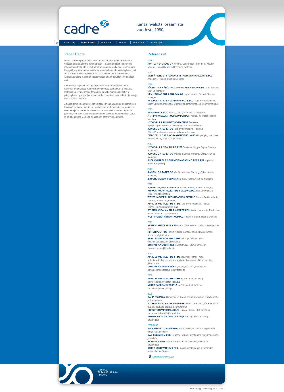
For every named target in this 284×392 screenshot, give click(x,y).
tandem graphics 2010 (213, 388)
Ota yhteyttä (156, 42)
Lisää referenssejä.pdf (163, 356)
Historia (123, 42)
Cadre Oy (69, 42)
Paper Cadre (87, 42)
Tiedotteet (138, 42)
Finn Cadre (107, 42)
